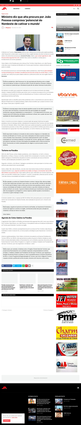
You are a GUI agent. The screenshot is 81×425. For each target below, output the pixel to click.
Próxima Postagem (48, 310)
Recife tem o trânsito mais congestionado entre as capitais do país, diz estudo (27, 286)
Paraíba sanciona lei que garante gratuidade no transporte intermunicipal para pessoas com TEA (8, 287)
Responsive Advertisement (40, 378)
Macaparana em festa (70, 47)
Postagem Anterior (7, 310)
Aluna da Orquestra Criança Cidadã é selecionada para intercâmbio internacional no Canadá (45, 287)
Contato (7, 5)
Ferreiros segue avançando (72, 33)
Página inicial (5, 13)
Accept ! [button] (7, 420)
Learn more (14, 417)
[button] (74, 8)
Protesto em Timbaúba (69, 399)
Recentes (16, 8)
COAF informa (68, 40)
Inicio (3, 5)
